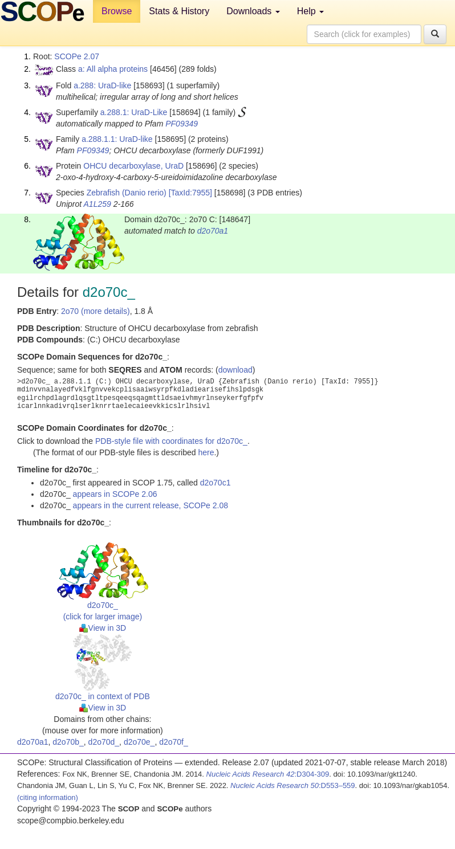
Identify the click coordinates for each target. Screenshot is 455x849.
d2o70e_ (139, 741)
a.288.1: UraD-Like (134, 112)
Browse (116, 11)
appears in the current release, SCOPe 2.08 (150, 505)
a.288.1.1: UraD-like (117, 139)
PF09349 (181, 123)
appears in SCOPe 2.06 (115, 494)
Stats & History (179, 11)
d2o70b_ (68, 741)
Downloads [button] (253, 11)
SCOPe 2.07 (76, 56)
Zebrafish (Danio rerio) (126, 192)
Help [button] (310, 11)
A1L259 (97, 204)
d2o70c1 (215, 482)
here (206, 452)
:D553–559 (292, 785)
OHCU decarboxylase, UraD (133, 165)
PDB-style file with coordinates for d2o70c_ (171, 441)
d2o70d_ (104, 741)
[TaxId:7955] (190, 192)
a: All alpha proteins (113, 69)
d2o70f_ (173, 741)
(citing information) (47, 797)
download (235, 369)
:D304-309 (268, 774)
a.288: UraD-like (102, 85)
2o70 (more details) (95, 311)
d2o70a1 (213, 230)
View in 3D (103, 627)
